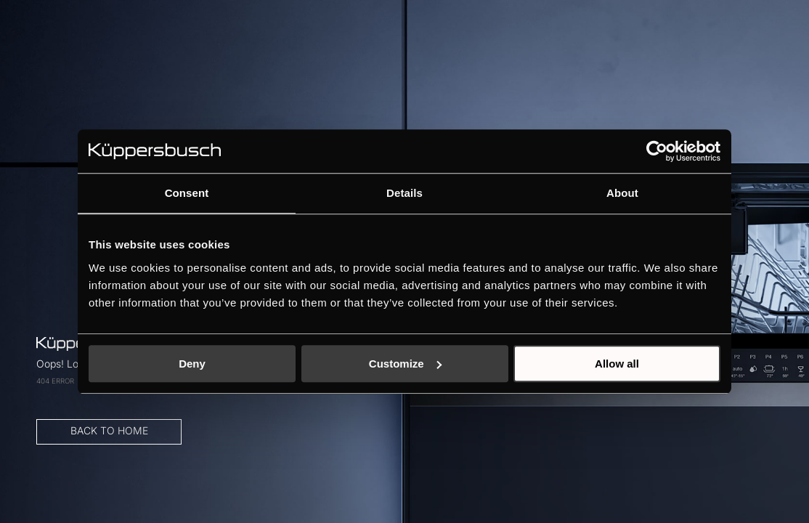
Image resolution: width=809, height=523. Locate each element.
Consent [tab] (187, 193)
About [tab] (622, 193)
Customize (405, 363)
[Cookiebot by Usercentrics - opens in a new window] (656, 151)
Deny (192, 363)
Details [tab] (404, 193)
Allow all (617, 363)
